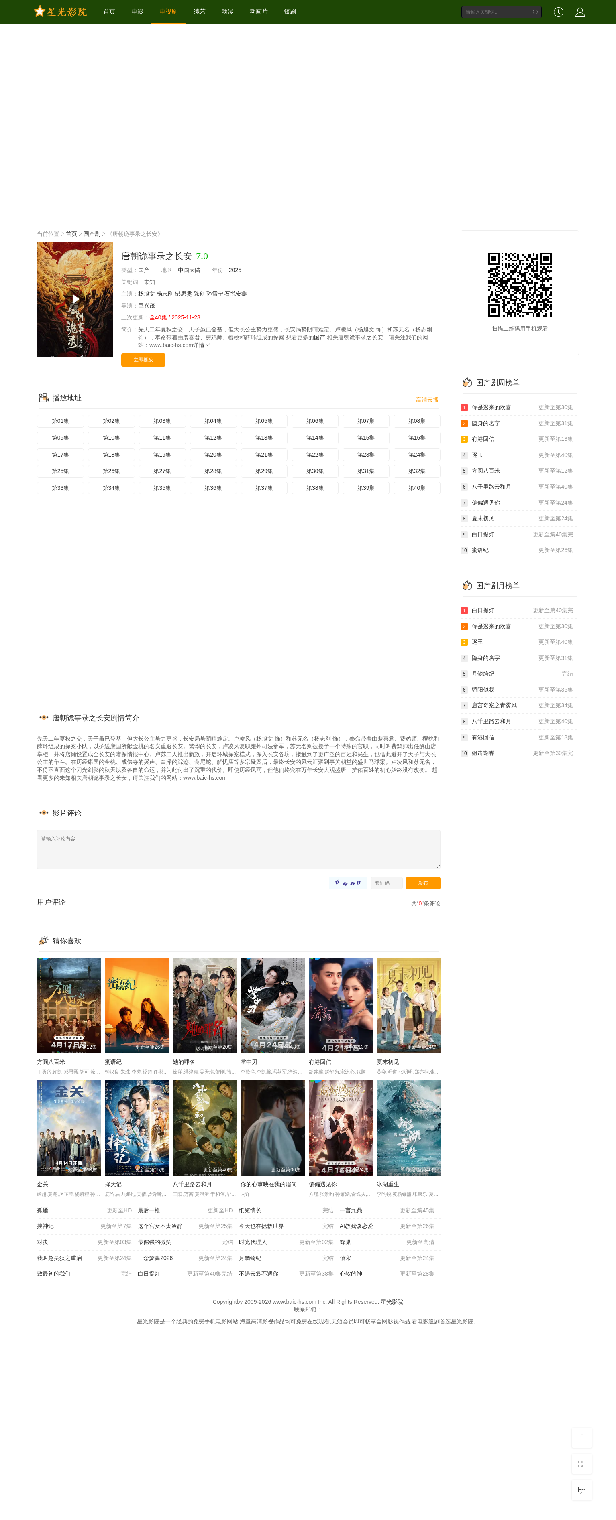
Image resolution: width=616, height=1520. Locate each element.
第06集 (315, 421)
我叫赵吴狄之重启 (84, 1258)
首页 (109, 11)
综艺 (200, 11)
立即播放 (143, 360)
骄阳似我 (517, 690)
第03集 (162, 421)
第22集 (315, 454)
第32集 (417, 471)
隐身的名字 (517, 424)
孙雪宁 (214, 293)
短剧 (290, 11)
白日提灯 (185, 1274)
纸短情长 (286, 1211)
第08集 (417, 421)
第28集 (213, 471)
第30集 (315, 471)
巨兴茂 (146, 305)
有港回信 (320, 1062)
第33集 (60, 488)
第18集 (111, 454)
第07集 (366, 421)
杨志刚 (165, 293)
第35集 (162, 488)
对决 (84, 1242)
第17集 (60, 454)
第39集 (366, 488)
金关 (42, 1184)
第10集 (111, 437)
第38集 (315, 488)
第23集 (366, 454)
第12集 (213, 437)
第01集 (60, 421)
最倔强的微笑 (185, 1242)
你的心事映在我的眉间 (269, 1184)
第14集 (315, 437)
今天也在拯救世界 (286, 1226)
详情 (202, 345)
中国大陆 (189, 270)
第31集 (366, 471)
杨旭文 (146, 293)
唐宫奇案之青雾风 (517, 706)
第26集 (111, 471)
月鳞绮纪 (286, 1258)
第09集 (60, 437)
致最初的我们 (84, 1274)
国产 (143, 270)
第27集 (162, 471)
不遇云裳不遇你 (286, 1274)
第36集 (213, 488)
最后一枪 (185, 1211)
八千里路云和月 (192, 1184)
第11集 (162, 437)
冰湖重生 (388, 1184)
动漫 (228, 11)
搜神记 (84, 1226)
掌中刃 (249, 1062)
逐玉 (517, 455)
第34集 (111, 488)
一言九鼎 (387, 1211)
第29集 (264, 471)
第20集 (213, 454)
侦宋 (387, 1258)
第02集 (111, 421)
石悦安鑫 (235, 293)
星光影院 (392, 1302)
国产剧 (92, 234)
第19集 (162, 454)
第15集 (366, 437)
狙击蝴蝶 (517, 753)
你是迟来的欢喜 (517, 408)
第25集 (60, 471)
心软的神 (387, 1274)
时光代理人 (286, 1242)
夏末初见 (388, 1062)
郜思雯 (183, 293)
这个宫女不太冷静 (185, 1226)
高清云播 (427, 399)
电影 (137, 11)
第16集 (417, 437)
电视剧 (168, 11)
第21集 (264, 454)
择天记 (113, 1184)
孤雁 (84, 1211)
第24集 (417, 454)
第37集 (264, 488)
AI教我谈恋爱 (387, 1226)
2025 (235, 270)
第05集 (264, 421)
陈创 (199, 293)
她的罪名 (184, 1062)
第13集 (264, 437)
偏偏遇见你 (323, 1184)
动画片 (259, 11)
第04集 (213, 421)
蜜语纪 (113, 1062)
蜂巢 (387, 1242)
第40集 (417, 488)
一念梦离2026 (185, 1258)
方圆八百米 (51, 1062)
